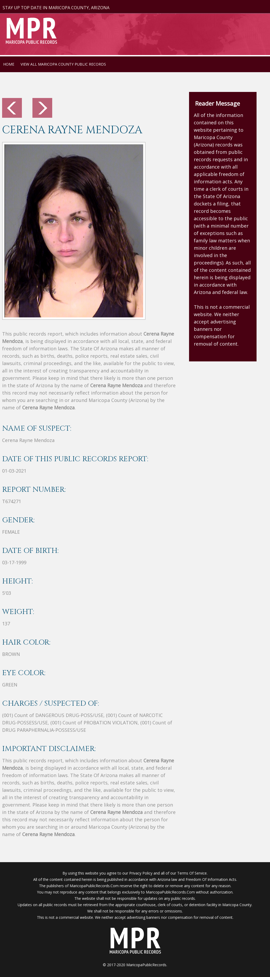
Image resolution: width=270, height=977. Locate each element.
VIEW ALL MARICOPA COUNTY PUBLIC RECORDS (63, 64)
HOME (8, 64)
